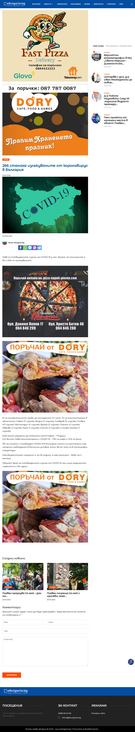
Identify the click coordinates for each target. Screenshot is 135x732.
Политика (111, 4)
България (36, 4)
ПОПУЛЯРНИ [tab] (112, 46)
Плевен (8, 587)
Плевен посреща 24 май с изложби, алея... (63, 594)
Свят (121, 4)
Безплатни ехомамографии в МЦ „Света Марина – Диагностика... (117, 59)
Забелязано (62, 4)
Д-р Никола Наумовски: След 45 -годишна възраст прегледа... (116, 100)
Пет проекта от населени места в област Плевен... (116, 120)
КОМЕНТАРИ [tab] (125, 46)
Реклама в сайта (98, 713)
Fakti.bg (11, 716)
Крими (87, 4)
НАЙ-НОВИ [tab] (98, 46)
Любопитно (99, 4)
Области (48, 4)
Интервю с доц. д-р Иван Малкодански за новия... (118, 79)
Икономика (76, 4)
